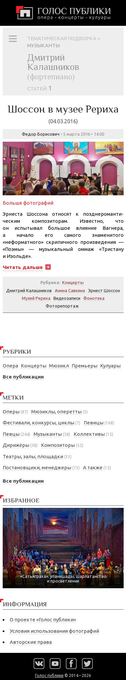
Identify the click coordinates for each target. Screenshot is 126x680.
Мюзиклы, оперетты (56, 411)
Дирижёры (16, 445)
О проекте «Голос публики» (43, 619)
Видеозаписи (66, 298)
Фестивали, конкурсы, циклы (38, 422)
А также (92, 467)
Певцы (11, 434)
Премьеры (84, 365)
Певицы (93, 422)
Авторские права (31, 642)
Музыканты (48, 434)
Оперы (11, 411)
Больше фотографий (28, 203)
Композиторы (58, 445)
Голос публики (49, 675)
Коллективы (89, 434)
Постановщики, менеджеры (37, 467)
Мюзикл (59, 365)
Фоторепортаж (62, 305)
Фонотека (93, 298)
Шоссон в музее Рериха (63, 113)
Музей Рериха (36, 298)
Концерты (33, 365)
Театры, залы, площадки (33, 456)
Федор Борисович (40, 134)
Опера (10, 365)
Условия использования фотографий (54, 631)
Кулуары (110, 365)
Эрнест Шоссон (104, 290)
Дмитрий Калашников (29, 290)
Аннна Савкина (70, 290)
